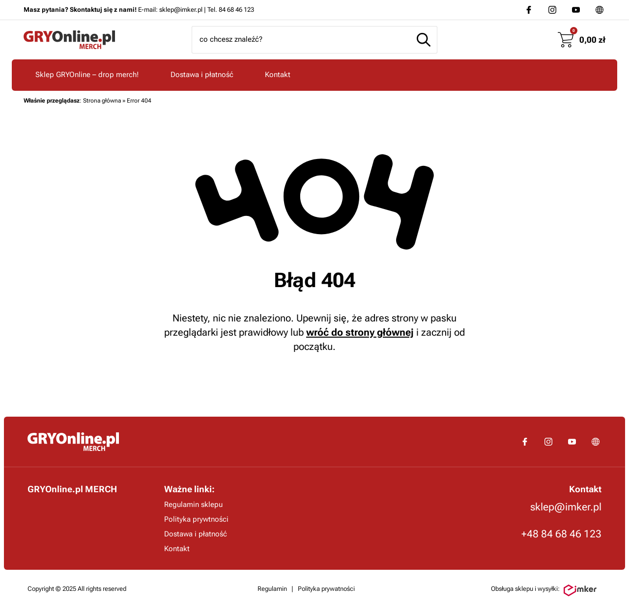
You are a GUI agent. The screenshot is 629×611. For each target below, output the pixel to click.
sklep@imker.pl (565, 507)
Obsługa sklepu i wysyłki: (544, 590)
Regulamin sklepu (193, 504)
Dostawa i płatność (202, 74)
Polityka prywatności (326, 588)
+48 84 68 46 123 (561, 534)
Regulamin (272, 588)
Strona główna (102, 100)
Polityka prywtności (196, 519)
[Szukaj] (423, 40)
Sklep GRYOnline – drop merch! (87, 74)
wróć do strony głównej (360, 332)
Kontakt (277, 74)
